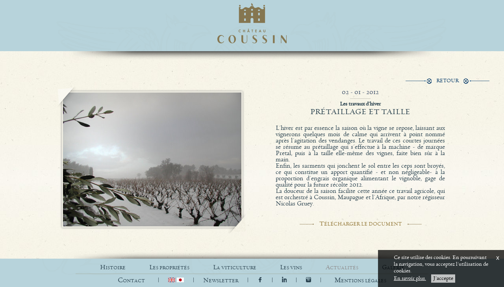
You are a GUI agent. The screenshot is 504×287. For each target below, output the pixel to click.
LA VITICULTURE (234, 267)
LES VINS (291, 267)
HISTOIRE (113, 267)
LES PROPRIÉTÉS (169, 267)
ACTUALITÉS (342, 267)
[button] (360, 280)
